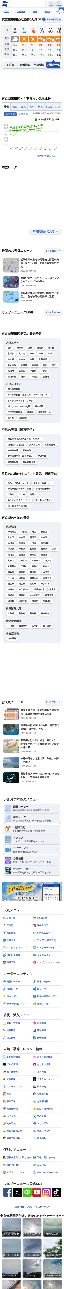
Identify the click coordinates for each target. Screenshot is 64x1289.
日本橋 (51, 348)
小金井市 (45, 572)
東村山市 (34, 578)
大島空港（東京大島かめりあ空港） (24, 439)
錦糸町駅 (39, 406)
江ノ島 (22, 494)
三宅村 (11, 626)
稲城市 (11, 595)
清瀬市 (11, 589)
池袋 (32, 359)
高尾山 (33, 494)
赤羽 (54, 365)
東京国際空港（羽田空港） (20, 456)
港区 (34, 532)
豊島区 (44, 549)
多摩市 (52, 589)
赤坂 (50, 353)
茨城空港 (42, 456)
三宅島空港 (50, 444)
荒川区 (11, 555)
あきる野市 (35, 595)
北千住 (11, 353)
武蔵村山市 (39, 589)
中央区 (24, 532)
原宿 (45, 365)
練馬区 (33, 555)
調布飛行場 (13, 462)
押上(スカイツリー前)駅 (19, 406)
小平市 (11, 578)
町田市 (33, 572)
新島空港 (27, 450)
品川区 (11, 543)
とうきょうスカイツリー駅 (20, 400)
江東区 (44, 537)
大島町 (11, 613)
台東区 (22, 537)
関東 (35, 12)
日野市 (22, 578)
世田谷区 (45, 543)
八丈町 (35, 626)
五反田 (22, 371)
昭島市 (11, 572)
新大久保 (12, 365)
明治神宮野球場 (42, 489)
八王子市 (36, 560)
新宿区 (44, 532)
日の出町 (23, 601)
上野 (30, 348)
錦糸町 (20, 348)
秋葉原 (40, 348)
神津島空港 (13, 450)
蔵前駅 (30, 412)
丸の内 (22, 353)
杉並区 (33, 549)
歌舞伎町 (43, 359)
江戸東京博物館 (15, 412)
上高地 (11, 494)
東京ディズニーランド (18, 483)
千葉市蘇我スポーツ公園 (19, 489)
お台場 (35, 365)
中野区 (22, 549)
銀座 (41, 353)
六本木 (22, 359)
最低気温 (23, 114)
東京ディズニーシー (42, 483)
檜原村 (35, 601)
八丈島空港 (34, 444)
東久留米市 (24, 589)
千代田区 (12, 532)
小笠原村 (12, 638)
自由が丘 (12, 376)
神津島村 (45, 613)
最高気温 (10, 114)
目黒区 (22, 543)
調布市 (22, 572)
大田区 (33, 543)
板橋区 (22, 555)
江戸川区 (23, 560)
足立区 (44, 555)
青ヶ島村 (47, 626)
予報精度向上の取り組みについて (31, 1207)
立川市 (48, 560)
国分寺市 (47, 578)
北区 (54, 549)
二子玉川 (34, 376)
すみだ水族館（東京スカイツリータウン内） (29, 395)
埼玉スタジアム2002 (17, 506)
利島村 (22, 613)
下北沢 (44, 371)
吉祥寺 (46, 376)
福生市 (22, 584)
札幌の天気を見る (48, 156)
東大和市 (45, 584)
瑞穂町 (11, 601)
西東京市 (49, 595)
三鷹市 (24, 566)
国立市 (11, 584)
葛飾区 (11, 560)
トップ (6, 12)
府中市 (46, 566)
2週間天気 (21, 12)
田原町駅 (23, 418)
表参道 (24, 365)
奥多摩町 (47, 601)
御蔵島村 (23, 626)
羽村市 (22, 595)
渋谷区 (11, 549)
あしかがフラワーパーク (19, 500)
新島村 (33, 613)
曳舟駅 (11, 418)
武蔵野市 (12, 566)
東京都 (47, 12)
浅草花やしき (44, 412)
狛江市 (33, 584)
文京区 (11, 537)
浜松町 (11, 359)
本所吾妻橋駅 (14, 389)
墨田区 (33, 537)
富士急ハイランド (43, 500)
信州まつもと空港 (16, 444)
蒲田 (23, 376)
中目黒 (33, 371)
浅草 (10, 348)
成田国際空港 (29, 462)
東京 (32, 353)
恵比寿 (11, 371)
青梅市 (35, 566)
